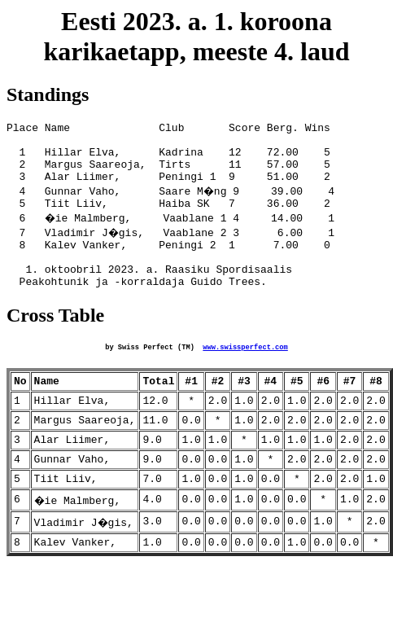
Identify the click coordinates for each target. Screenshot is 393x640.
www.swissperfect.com (245, 373)
